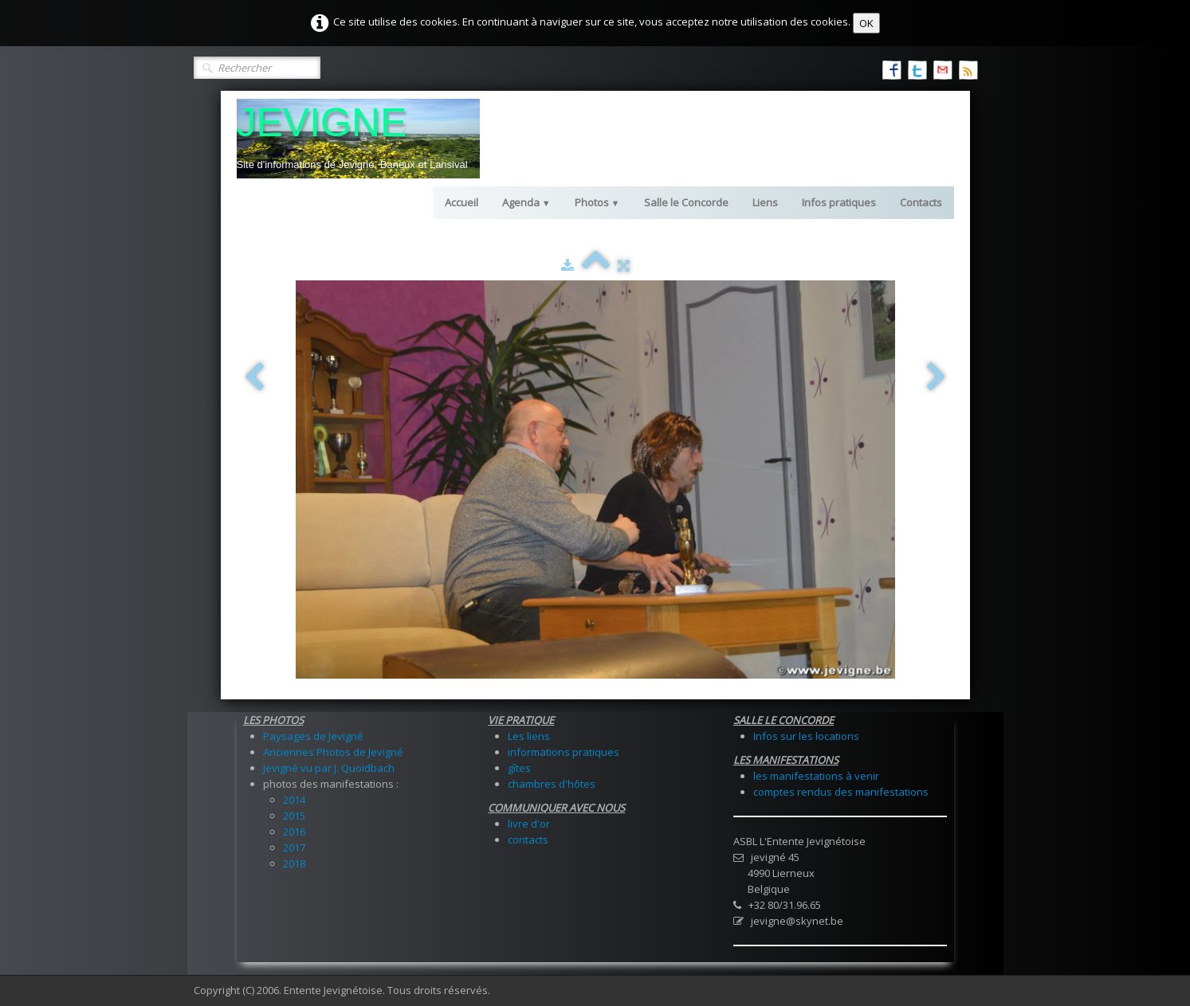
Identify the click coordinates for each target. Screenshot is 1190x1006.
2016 (294, 831)
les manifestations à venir (816, 776)
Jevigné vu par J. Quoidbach (329, 768)
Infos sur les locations (806, 736)
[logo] (358, 138)
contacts (528, 839)
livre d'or (529, 823)
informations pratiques (563, 752)
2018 (294, 863)
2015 (294, 815)
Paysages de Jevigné (313, 736)
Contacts (921, 202)
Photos (597, 202)
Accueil (461, 202)
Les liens (529, 736)
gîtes (519, 768)
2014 (294, 800)
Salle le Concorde (686, 202)
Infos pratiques (839, 202)
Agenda (526, 202)
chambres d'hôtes (551, 784)
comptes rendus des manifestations (841, 792)
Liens (765, 202)
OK (866, 23)
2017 (294, 847)
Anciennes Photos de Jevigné (333, 752)
